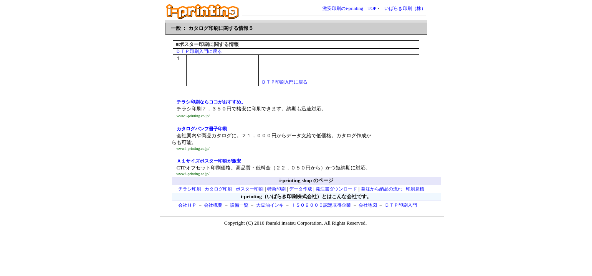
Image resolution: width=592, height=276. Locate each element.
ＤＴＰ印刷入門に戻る (199, 51)
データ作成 (300, 189)
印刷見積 (415, 189)
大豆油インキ (270, 205)
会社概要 (213, 205)
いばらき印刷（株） (405, 8)
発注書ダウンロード (336, 189)
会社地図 (368, 205)
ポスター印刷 (249, 189)
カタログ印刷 (218, 189)
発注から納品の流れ (381, 189)
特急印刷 (276, 189)
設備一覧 (239, 205)
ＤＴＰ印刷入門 (401, 205)
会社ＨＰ (187, 205)
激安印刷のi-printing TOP (349, 8)
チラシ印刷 (189, 189)
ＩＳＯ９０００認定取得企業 (321, 205)
